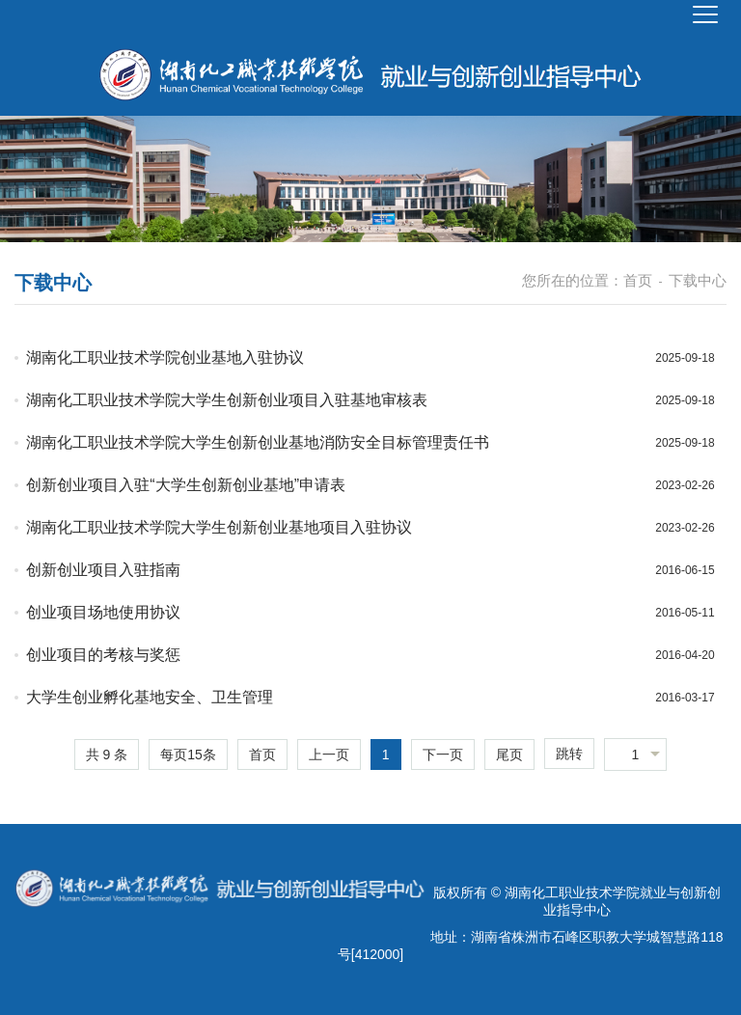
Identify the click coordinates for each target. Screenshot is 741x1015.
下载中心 (698, 280)
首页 (637, 280)
